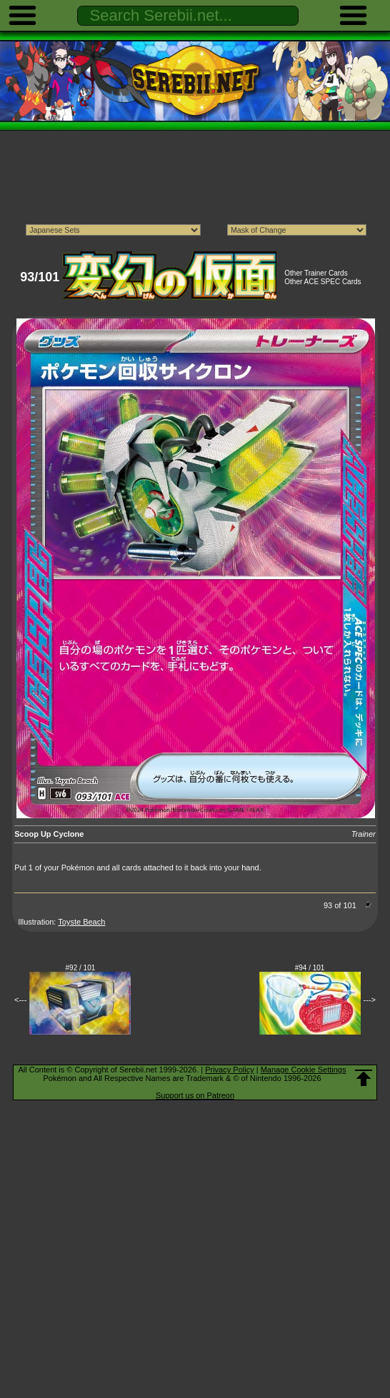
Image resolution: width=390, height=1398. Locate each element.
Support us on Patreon (195, 1095)
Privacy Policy (229, 1069)
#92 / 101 (81, 968)
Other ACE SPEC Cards (322, 282)
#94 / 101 (310, 968)
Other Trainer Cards (315, 273)
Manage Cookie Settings (303, 1069)
